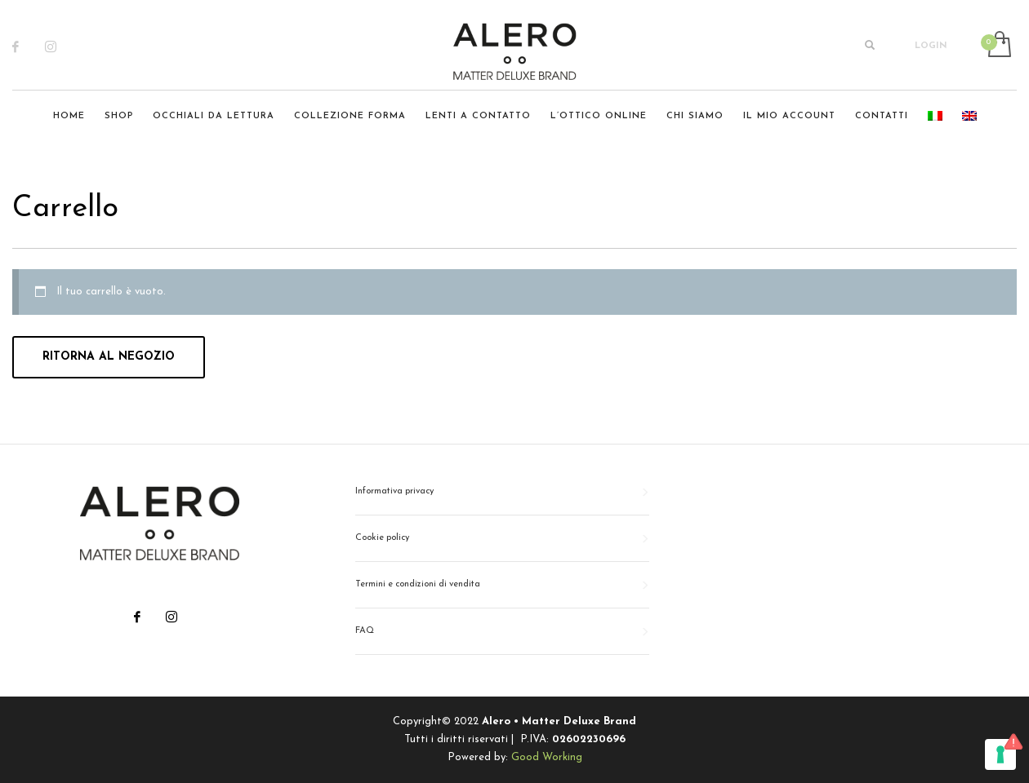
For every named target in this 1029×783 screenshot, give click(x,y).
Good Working (546, 757)
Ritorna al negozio (108, 357)
